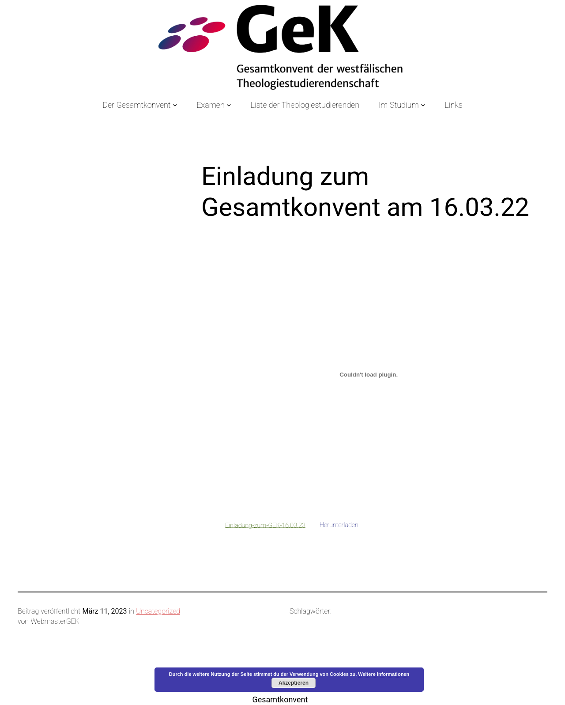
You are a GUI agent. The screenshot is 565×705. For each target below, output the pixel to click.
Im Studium (399, 104)
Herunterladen (339, 525)
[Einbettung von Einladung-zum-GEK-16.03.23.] (368, 374)
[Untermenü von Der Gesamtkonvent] (175, 104)
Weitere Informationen (383, 674)
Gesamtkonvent (280, 699)
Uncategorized (158, 611)
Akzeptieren (294, 683)
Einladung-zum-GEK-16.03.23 (265, 525)
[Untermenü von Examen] (228, 104)
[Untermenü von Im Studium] (423, 104)
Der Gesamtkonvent (136, 104)
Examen (210, 104)
